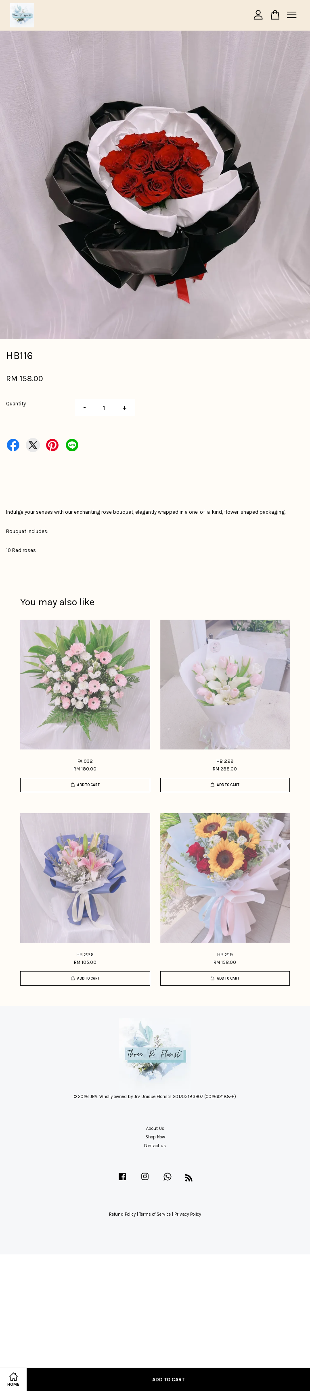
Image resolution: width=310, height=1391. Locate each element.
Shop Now (155, 1137)
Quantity (16, 404)
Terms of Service (155, 1214)
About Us (155, 1128)
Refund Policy (122, 1214)
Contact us (155, 1145)
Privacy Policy (187, 1214)
